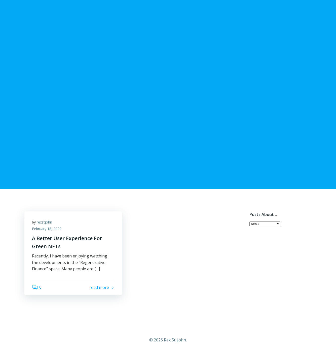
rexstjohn (44, 222)
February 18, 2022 (46, 228)
